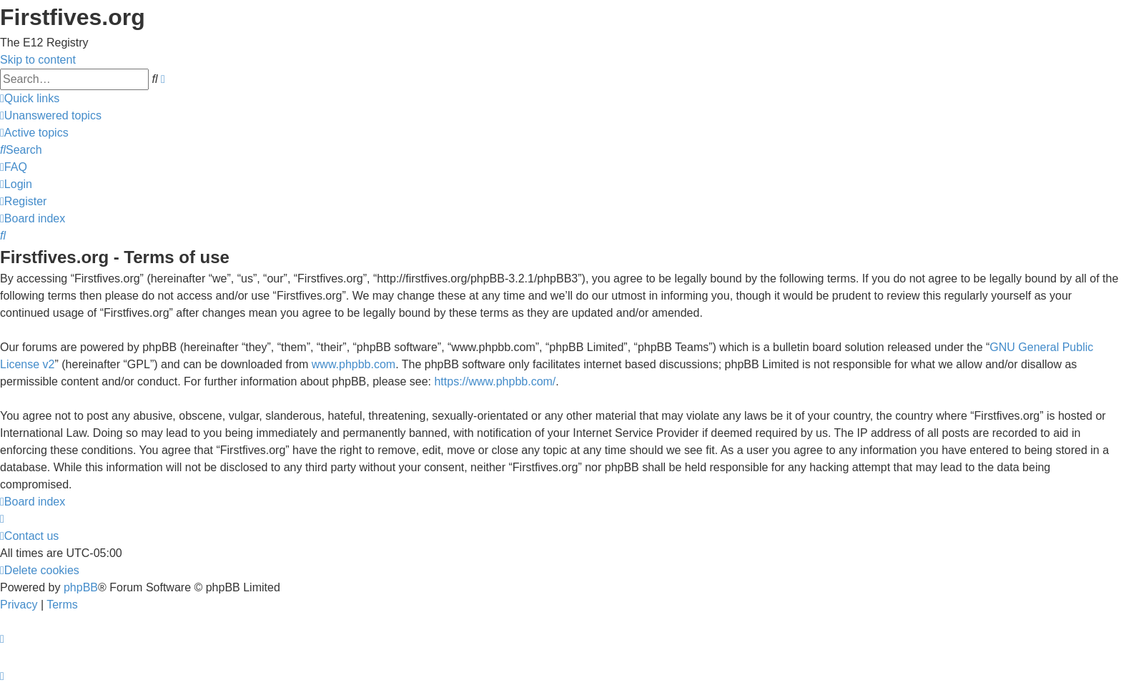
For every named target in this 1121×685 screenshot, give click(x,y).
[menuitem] (51, 115)
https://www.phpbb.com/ (494, 381)
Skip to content (38, 60)
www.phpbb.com (353, 364)
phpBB (81, 587)
